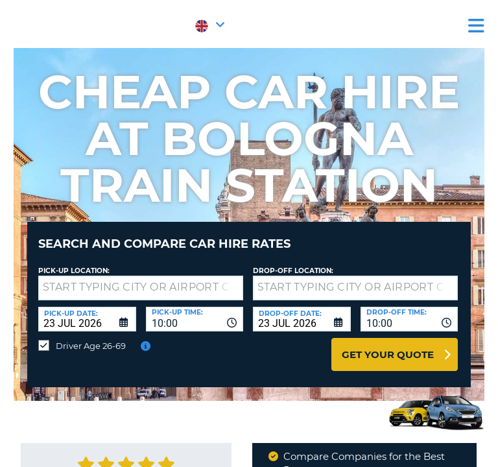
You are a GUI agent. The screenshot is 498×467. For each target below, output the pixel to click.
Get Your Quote (388, 354)
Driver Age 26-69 (91, 346)
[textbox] (140, 288)
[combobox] (195, 319)
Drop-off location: (293, 271)
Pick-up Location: (74, 271)
